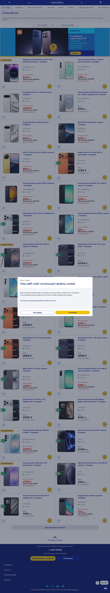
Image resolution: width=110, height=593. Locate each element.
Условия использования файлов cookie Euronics (38, 301)
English (27, 280)
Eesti (22, 280)
